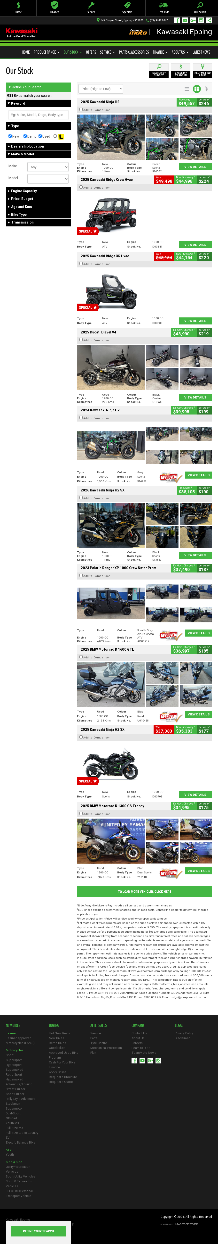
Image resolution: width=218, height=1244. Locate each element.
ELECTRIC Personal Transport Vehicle (19, 1193)
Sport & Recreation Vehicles (19, 1183)
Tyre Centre (98, 1043)
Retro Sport (14, 1074)
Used (44, 136)
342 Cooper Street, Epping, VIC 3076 (120, 20)
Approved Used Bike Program (63, 1055)
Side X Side (14, 1162)
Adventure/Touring (19, 1084)
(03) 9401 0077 (159, 20)
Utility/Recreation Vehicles (18, 1169)
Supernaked (14, 1070)
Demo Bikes (57, 1043)
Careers (137, 1043)
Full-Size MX (14, 1128)
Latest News (201, 52)
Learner (11, 1033)
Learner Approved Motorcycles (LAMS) (20, 1040)
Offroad (11, 1118)
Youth (10, 1155)
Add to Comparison (97, 110)
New (13, 136)
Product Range (47, 52)
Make (12, 166)
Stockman (13, 1104)
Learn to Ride (141, 1048)
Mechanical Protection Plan (106, 1050)
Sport (10, 1055)
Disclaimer (182, 1038)
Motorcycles (14, 1050)
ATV (9, 1150)
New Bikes (56, 1038)
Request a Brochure (63, 1077)
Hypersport (14, 1065)
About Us (180, 52)
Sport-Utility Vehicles (20, 1176)
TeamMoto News (144, 1053)
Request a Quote (61, 1082)
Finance (160, 52)
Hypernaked (14, 1079)
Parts (93, 1038)
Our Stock (73, 52)
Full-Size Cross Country (22, 1133)
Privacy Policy (184, 1033)
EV (7, 1138)
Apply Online (58, 1072)
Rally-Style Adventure (21, 1099)
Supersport (14, 1060)
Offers (91, 52)
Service (107, 52)
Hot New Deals (59, 1033)
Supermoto (14, 1108)
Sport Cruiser (15, 1094)
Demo (30, 136)
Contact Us (139, 1033)
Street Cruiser (15, 1089)
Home (26, 52)
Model (13, 178)
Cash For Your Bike (62, 1062)
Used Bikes (57, 1048)
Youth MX (12, 1123)
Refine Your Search (24, 87)
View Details (195, 167)
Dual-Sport (13, 1113)
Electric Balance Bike (20, 1142)
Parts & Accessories (134, 52)
